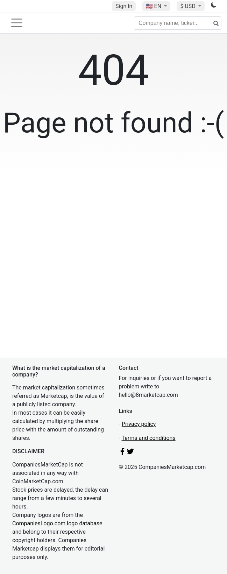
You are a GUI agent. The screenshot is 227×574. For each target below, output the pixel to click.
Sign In (123, 6)
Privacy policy (139, 424)
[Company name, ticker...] (177, 23)
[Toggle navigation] (17, 22)
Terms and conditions (149, 438)
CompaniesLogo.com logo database (57, 523)
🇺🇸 (154, 6)
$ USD (188, 6)
